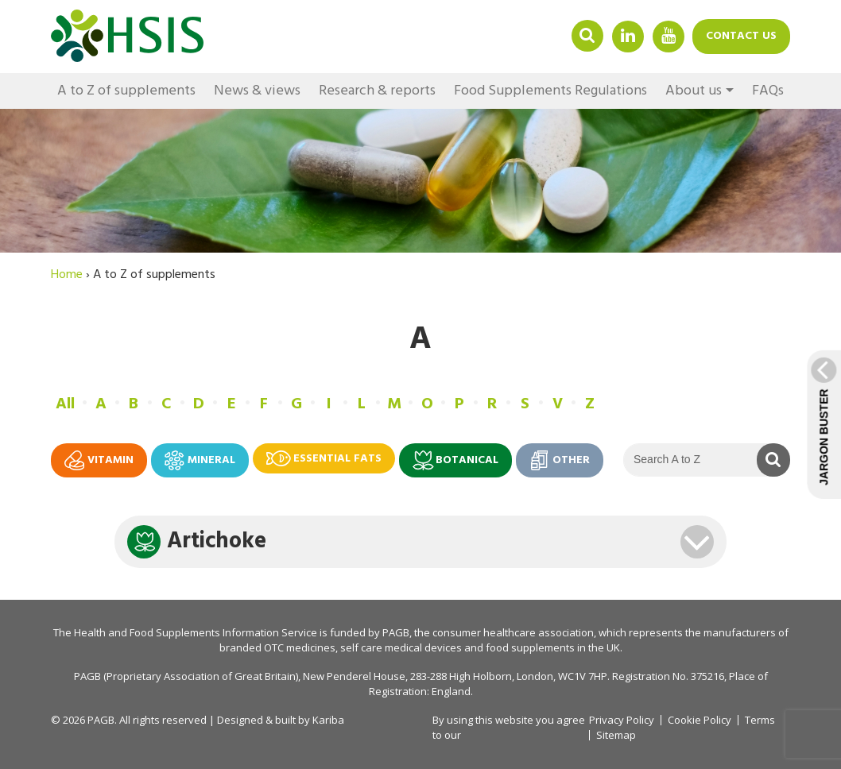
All (65, 404)
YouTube (668, 35)
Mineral (200, 460)
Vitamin (99, 460)
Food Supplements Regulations (550, 90)
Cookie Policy (699, 720)
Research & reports (377, 90)
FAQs (768, 90)
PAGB (395, 632)
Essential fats (324, 458)
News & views (257, 90)
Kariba (328, 720)
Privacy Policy (621, 720)
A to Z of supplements (126, 90)
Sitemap (616, 735)
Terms (760, 720)
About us (693, 90)
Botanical (455, 460)
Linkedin (628, 35)
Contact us (741, 36)
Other (559, 460)
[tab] (420, 542)
